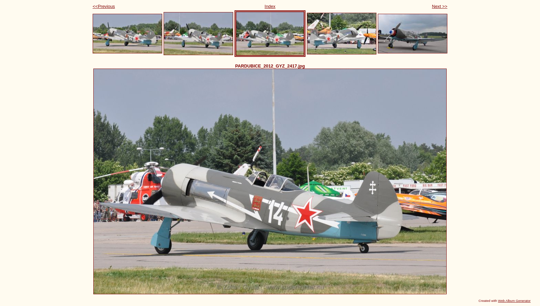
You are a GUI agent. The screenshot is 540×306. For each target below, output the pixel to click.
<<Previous (104, 6)
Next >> (439, 6)
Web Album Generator (514, 301)
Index (269, 6)
